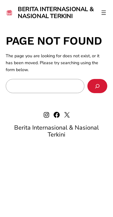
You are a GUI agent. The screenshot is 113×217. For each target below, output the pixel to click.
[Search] (97, 86)
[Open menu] (103, 12)
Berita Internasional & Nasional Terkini (56, 12)
